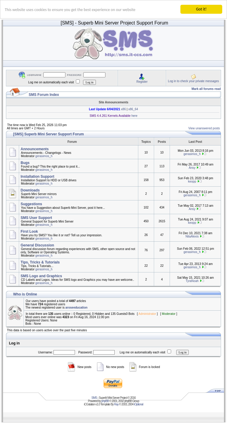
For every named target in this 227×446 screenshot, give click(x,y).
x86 (123, 109)
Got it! (201, 9)
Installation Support (37, 176)
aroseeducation (76, 307)
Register (142, 81)
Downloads (30, 190)
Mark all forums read (206, 89)
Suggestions (31, 204)
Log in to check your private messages (193, 81)
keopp (192, 181)
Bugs (25, 163)
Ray (116, 404)
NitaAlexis (192, 236)
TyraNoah (191, 281)
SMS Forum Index (44, 95)
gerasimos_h (43, 156)
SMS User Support (36, 218)
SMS (94, 397)
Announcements (35, 149)
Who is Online (25, 294)
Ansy (192, 167)
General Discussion (37, 245)
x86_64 (133, 109)
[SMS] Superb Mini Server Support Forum (48, 134)
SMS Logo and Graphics (41, 276)
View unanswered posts (204, 128)
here (134, 115)
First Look (29, 231)
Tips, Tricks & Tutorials (40, 262)
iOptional (138, 404)
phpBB (105, 401)
